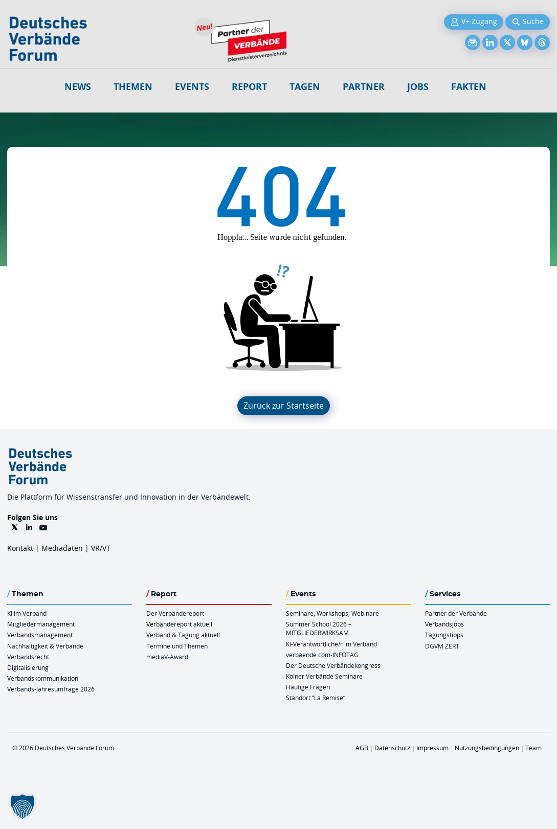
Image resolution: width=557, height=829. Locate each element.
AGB (361, 748)
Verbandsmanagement (40, 635)
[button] (22, 806)
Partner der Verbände (456, 613)
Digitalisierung (28, 667)
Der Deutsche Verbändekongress (333, 665)
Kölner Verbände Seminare (324, 676)
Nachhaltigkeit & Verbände (45, 646)
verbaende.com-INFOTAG (322, 655)
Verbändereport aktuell (179, 624)
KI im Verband (27, 613)
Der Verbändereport (175, 613)
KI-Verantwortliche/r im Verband (331, 644)
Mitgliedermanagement (41, 624)
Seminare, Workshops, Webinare (332, 613)
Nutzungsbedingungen (487, 748)
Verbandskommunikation (42, 678)
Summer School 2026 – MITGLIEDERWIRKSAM (318, 628)
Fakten (468, 86)
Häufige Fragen (308, 687)
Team (533, 748)
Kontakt (20, 548)
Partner (364, 86)
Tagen (304, 86)
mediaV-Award (167, 657)
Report (249, 86)
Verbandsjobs (444, 624)
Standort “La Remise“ (315, 697)
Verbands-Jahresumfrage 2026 (51, 689)
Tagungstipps (444, 635)
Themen (133, 86)
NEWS (77, 86)
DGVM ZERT (442, 646)
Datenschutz (392, 748)
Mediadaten (62, 548)
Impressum (432, 748)
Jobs (418, 86)
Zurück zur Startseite (283, 405)
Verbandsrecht (28, 657)
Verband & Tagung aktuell (183, 635)
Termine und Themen (177, 646)
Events (192, 86)
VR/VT (100, 548)
